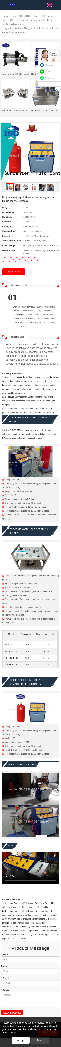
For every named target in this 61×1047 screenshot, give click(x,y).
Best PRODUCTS (21, 16)
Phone (4, 966)
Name (4, 954)
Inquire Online (14, 271)
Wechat (48, 71)
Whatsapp (49, 78)
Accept (20, 1040)
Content (5, 990)
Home (5, 16)
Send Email (50, 65)
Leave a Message (12, 1012)
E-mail (5, 978)
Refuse (40, 1040)
